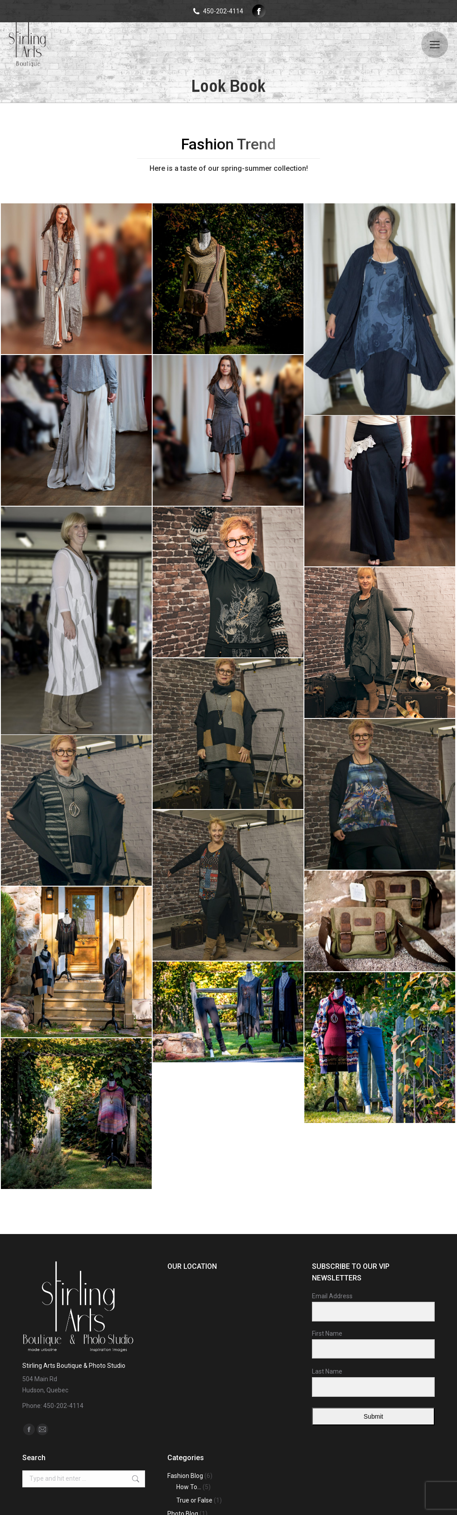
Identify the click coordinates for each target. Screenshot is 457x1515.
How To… (188, 1486)
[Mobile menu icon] (434, 44)
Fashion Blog (185, 1475)
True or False (194, 1500)
